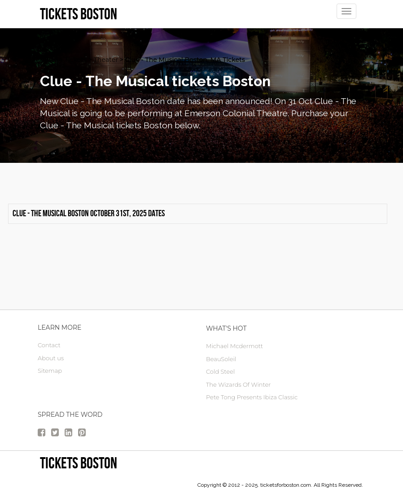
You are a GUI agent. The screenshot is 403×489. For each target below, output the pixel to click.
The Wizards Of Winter (238, 384)
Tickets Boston (78, 462)
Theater (106, 60)
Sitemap (50, 370)
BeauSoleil (221, 358)
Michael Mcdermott (234, 345)
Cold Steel (220, 371)
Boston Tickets (63, 60)
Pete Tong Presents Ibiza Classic (252, 397)
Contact (49, 345)
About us (51, 358)
